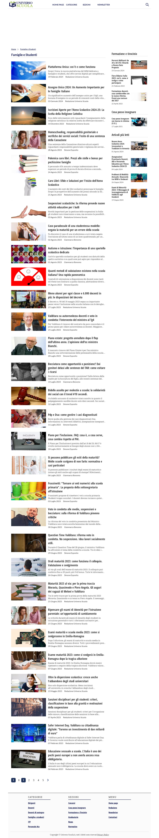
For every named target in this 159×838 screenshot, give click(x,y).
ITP (29, 821)
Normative (72, 826)
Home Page (58, 4)
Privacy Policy (103, 835)
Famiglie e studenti (36, 817)
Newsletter (103, 4)
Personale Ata (34, 826)
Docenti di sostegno (36, 812)
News (70, 821)
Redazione (113, 807)
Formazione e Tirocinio (77, 812)
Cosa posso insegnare (77, 807)
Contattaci (113, 817)
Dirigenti (31, 803)
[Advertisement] (79, 27)
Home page (113, 803)
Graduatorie (73, 817)
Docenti (31, 807)
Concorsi (71, 803)
